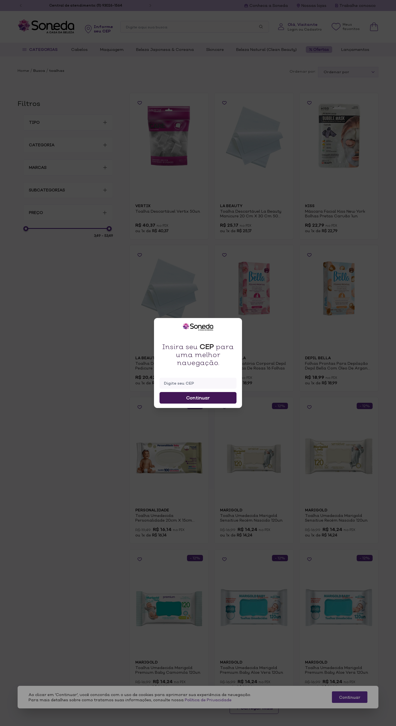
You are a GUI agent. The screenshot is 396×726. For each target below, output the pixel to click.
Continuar (198, 398)
